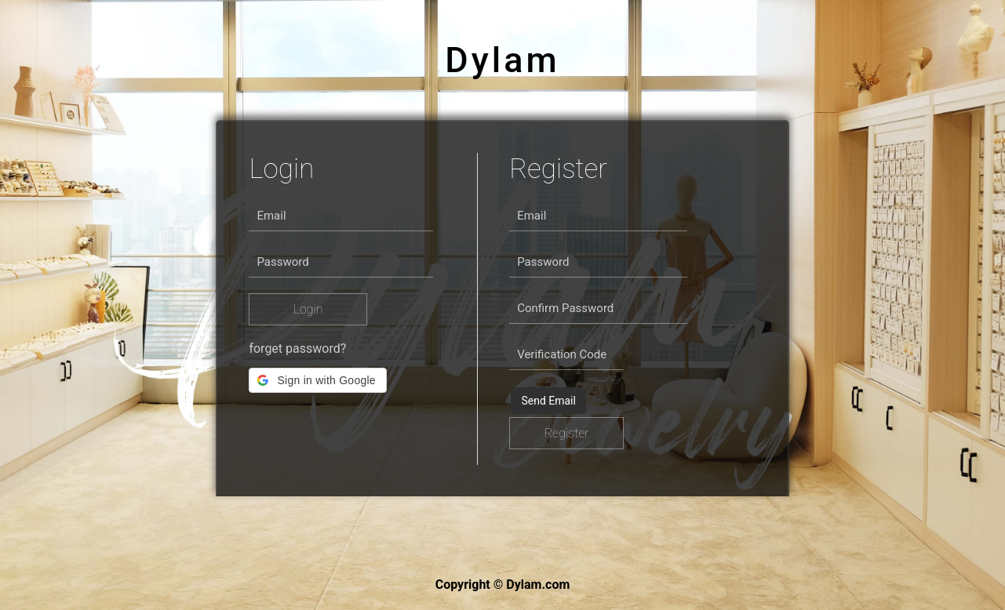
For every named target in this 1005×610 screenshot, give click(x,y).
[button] (318, 380)
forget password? (297, 348)
